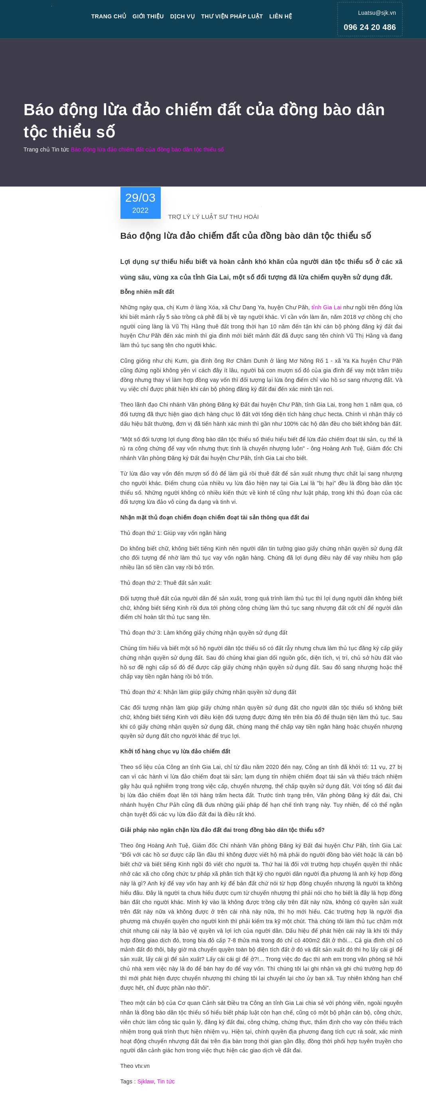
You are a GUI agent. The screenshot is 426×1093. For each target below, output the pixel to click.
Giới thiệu (148, 16)
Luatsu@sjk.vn (377, 13)
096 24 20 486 (370, 27)
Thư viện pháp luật (232, 16)
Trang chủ (108, 16)
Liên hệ (280, 16)
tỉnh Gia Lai (326, 307)
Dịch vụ (182, 16)
